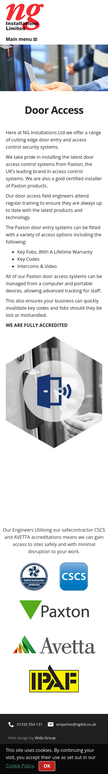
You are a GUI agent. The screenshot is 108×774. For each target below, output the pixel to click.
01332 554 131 (25, 724)
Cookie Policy (20, 765)
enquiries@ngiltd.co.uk (72, 724)
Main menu (21, 39)
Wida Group (45, 737)
